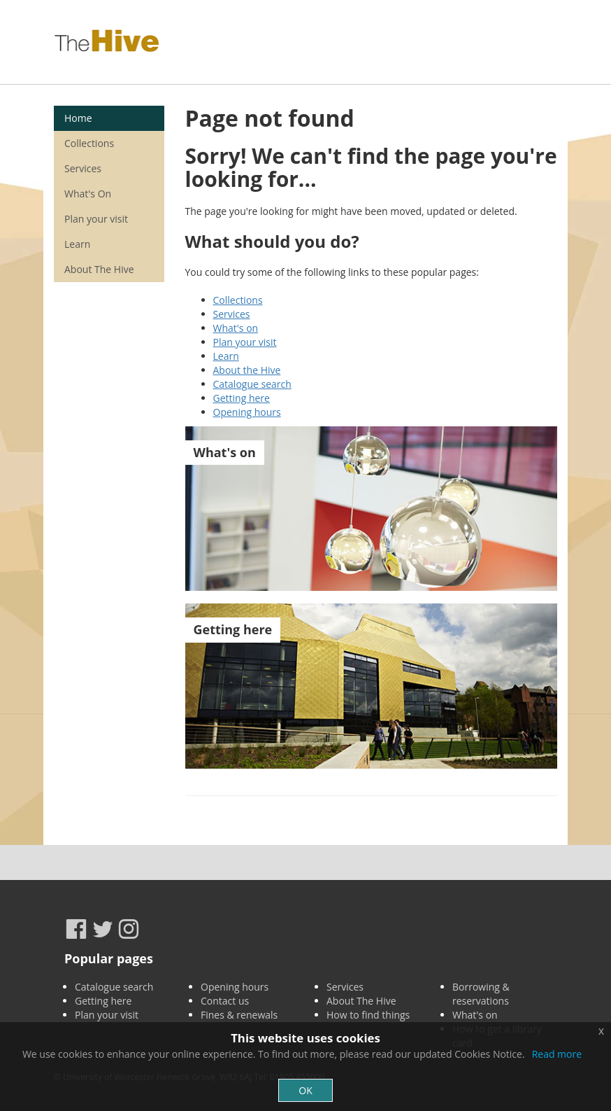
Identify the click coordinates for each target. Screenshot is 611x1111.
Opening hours (247, 412)
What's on (236, 328)
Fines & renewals (239, 1014)
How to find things (368, 1014)
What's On (87, 193)
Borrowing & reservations (481, 993)
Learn (226, 356)
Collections (238, 300)
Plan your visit (245, 342)
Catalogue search (252, 384)
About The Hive (99, 269)
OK (305, 1090)
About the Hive (247, 370)
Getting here (241, 398)
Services (231, 314)
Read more (557, 1054)
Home (78, 118)
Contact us (225, 1000)
